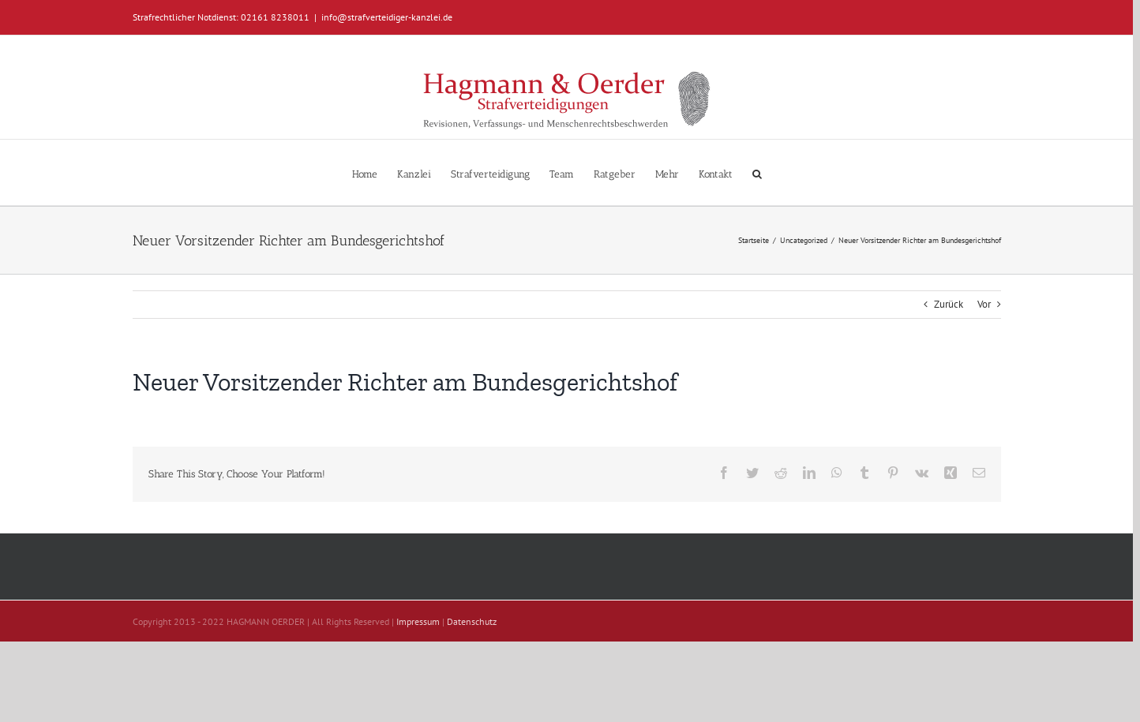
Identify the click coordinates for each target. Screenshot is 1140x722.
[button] (757, 172)
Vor (984, 304)
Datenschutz (472, 621)
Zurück (948, 304)
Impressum (418, 621)
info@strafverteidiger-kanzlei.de (386, 17)
